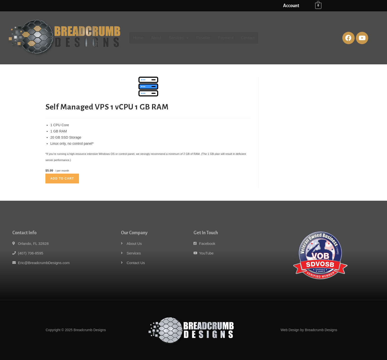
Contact (247, 38)
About (156, 38)
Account (291, 5)
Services (179, 38)
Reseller (203, 38)
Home (138, 38)
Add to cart (62, 178)
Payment (225, 38)
